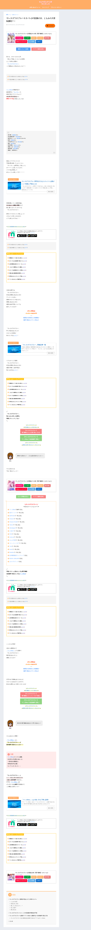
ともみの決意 (14, 900)
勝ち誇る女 (13, 908)
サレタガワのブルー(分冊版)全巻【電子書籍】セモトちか (31, 871)
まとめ (11, 920)
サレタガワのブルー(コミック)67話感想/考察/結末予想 (23, 911)
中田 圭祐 (20, 141)
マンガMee (9, 89)
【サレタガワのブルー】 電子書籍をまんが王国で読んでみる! (31, 431)
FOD (10, 533)
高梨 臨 (12, 139)
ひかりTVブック (13, 560)
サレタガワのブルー (13, 63)
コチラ (25, 76)
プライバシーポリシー (56, 7)
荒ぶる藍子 (13, 906)
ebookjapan (19, 38)
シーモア (27, 38)
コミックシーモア (14, 542)
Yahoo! (11, 524)
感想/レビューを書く (23, 48)
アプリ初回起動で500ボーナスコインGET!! (16, 225)
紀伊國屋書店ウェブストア (16, 554)
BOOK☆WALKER (14, 557)
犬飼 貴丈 (14, 134)
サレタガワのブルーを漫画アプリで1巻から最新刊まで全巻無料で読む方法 (28, 914)
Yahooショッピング (21, 41)
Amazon (41, 38)
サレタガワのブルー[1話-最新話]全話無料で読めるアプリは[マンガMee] (28, 916)
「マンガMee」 (10, 649)
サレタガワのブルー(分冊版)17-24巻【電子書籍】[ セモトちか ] (33, 480)
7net (10, 545)
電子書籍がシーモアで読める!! (31, 689)
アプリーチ (32, 231)
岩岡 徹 (18, 137)
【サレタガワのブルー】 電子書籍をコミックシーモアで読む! (31, 693)
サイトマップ (45, 7)
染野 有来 (16, 146)
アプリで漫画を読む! (38, 48)
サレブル (16, 91)
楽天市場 (49, 38)
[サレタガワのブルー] (31, 424)
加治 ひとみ (16, 144)
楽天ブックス (13, 511)
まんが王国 (31, 41)
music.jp (11, 536)
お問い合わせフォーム (35, 7)
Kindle (34, 38)
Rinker (21, 35)
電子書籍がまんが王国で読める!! (31, 426)
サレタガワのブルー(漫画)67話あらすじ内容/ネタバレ (23, 897)
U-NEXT (39, 41)
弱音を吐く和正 (14, 902)
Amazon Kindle (13, 521)
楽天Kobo (12, 515)
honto (11, 548)
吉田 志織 (15, 147)
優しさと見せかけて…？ (17, 904)
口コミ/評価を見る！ (23, 495)
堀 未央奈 (18, 136)
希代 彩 (12, 142)
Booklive (11, 551)
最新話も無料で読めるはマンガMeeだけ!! (31, 444)
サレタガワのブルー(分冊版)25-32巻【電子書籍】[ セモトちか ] (33, 33)
